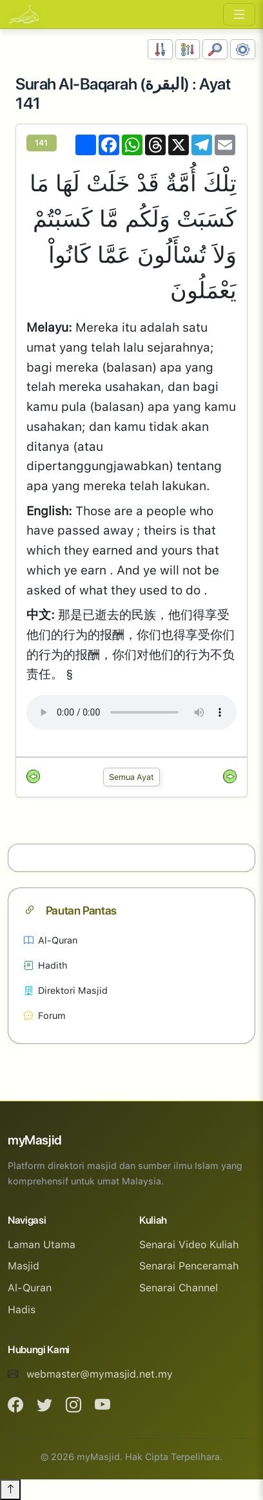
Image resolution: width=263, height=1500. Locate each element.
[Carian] (215, 49)
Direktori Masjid (66, 990)
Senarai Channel (178, 1288)
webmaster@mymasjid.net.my (99, 1374)
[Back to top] (10, 1489)
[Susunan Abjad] (187, 49)
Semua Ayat (131, 777)
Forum (45, 1015)
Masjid (23, 1266)
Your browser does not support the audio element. (131, 712)
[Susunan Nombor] (160, 49)
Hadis (21, 1310)
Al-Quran (50, 940)
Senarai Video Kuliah (189, 1245)
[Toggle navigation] (239, 14)
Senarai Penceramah (189, 1266)
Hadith (46, 965)
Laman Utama (41, 1245)
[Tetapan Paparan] (242, 49)
